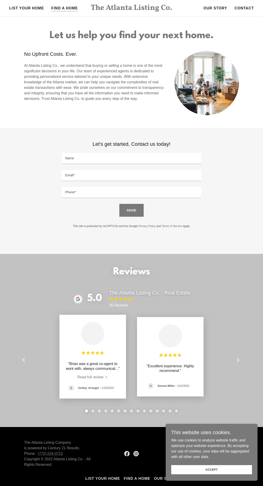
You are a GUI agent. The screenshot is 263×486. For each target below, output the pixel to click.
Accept (211, 469)
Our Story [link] (215, 8)
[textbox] (131, 158)
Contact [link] (244, 8)
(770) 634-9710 (50, 453)
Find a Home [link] (64, 8)
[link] (131, 9)
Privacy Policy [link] (147, 226)
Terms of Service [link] (172, 226)
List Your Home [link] (26, 8)
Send (131, 210)
